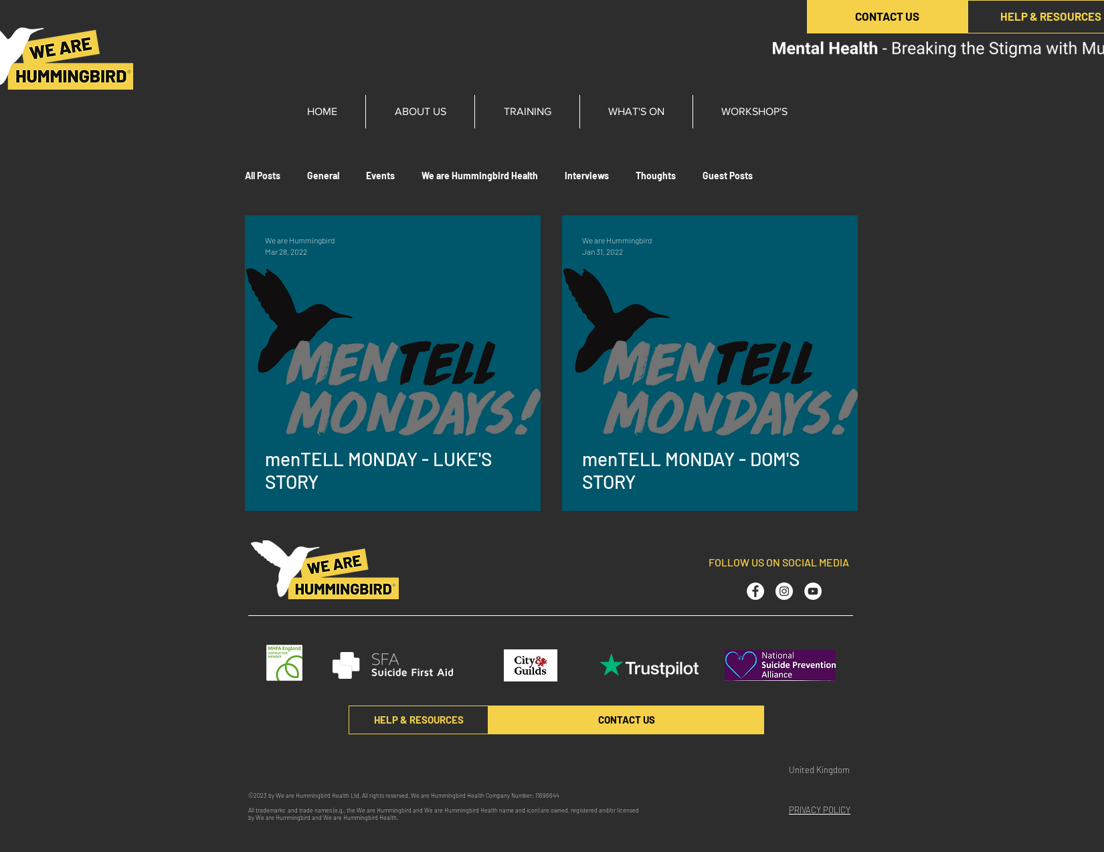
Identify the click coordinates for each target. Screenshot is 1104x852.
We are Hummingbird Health (480, 175)
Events (380, 175)
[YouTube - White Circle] (813, 591)
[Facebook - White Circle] (755, 591)
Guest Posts (728, 175)
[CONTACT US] (887, 16)
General (323, 175)
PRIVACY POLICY (819, 810)
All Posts (262, 175)
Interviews (587, 175)
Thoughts (656, 175)
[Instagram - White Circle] (784, 591)
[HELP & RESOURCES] (418, 720)
